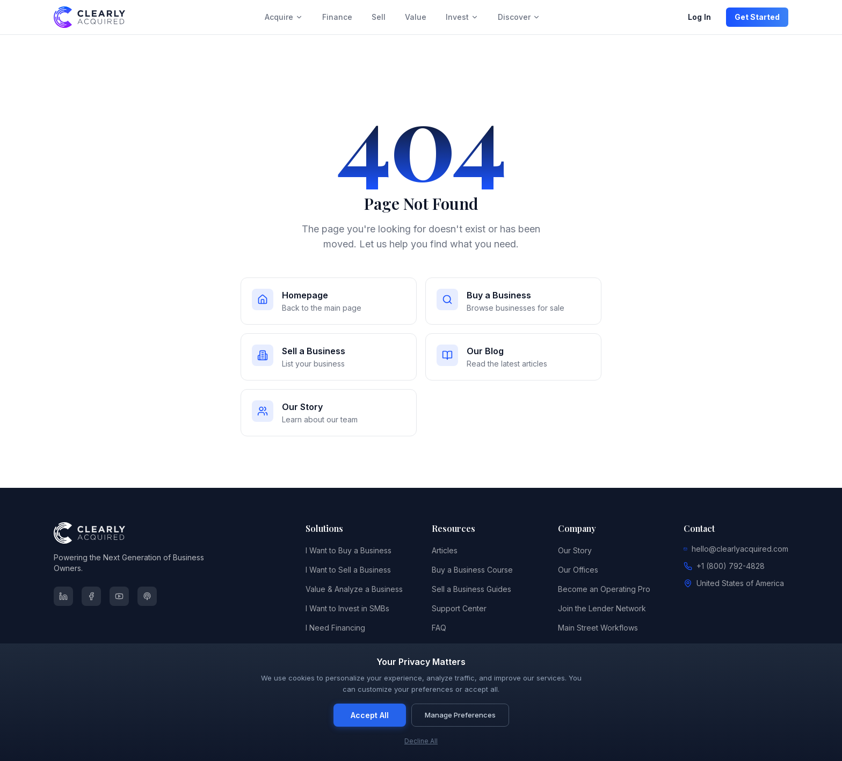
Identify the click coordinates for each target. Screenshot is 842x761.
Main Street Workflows (598, 627)
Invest (462, 16)
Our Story (575, 550)
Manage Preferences (460, 715)
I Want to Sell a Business (348, 569)
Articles (445, 550)
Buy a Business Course (472, 569)
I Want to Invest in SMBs (347, 608)
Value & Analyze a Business (354, 589)
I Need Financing (335, 627)
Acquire (284, 16)
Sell (379, 16)
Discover (519, 16)
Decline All (421, 741)
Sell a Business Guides (471, 589)
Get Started (757, 16)
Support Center (459, 608)
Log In (699, 16)
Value (415, 16)
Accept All (370, 715)
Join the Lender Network (602, 608)
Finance (337, 16)
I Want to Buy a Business (348, 550)
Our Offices (578, 569)
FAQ (439, 627)
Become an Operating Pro (604, 589)
